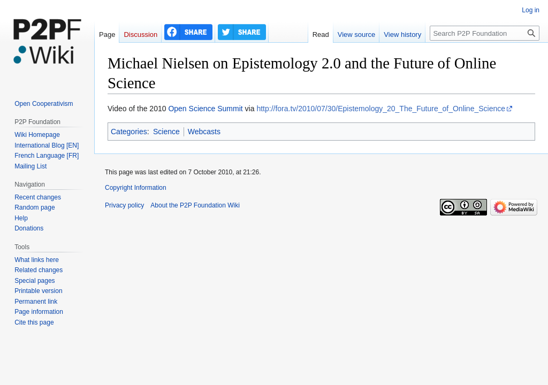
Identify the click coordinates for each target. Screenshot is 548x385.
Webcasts (204, 131)
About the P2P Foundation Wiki (195, 205)
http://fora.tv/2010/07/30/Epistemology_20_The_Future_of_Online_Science (380, 108)
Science (166, 131)
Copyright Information (135, 187)
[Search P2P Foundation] (484, 33)
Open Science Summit (205, 108)
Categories (129, 131)
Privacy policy (124, 205)
